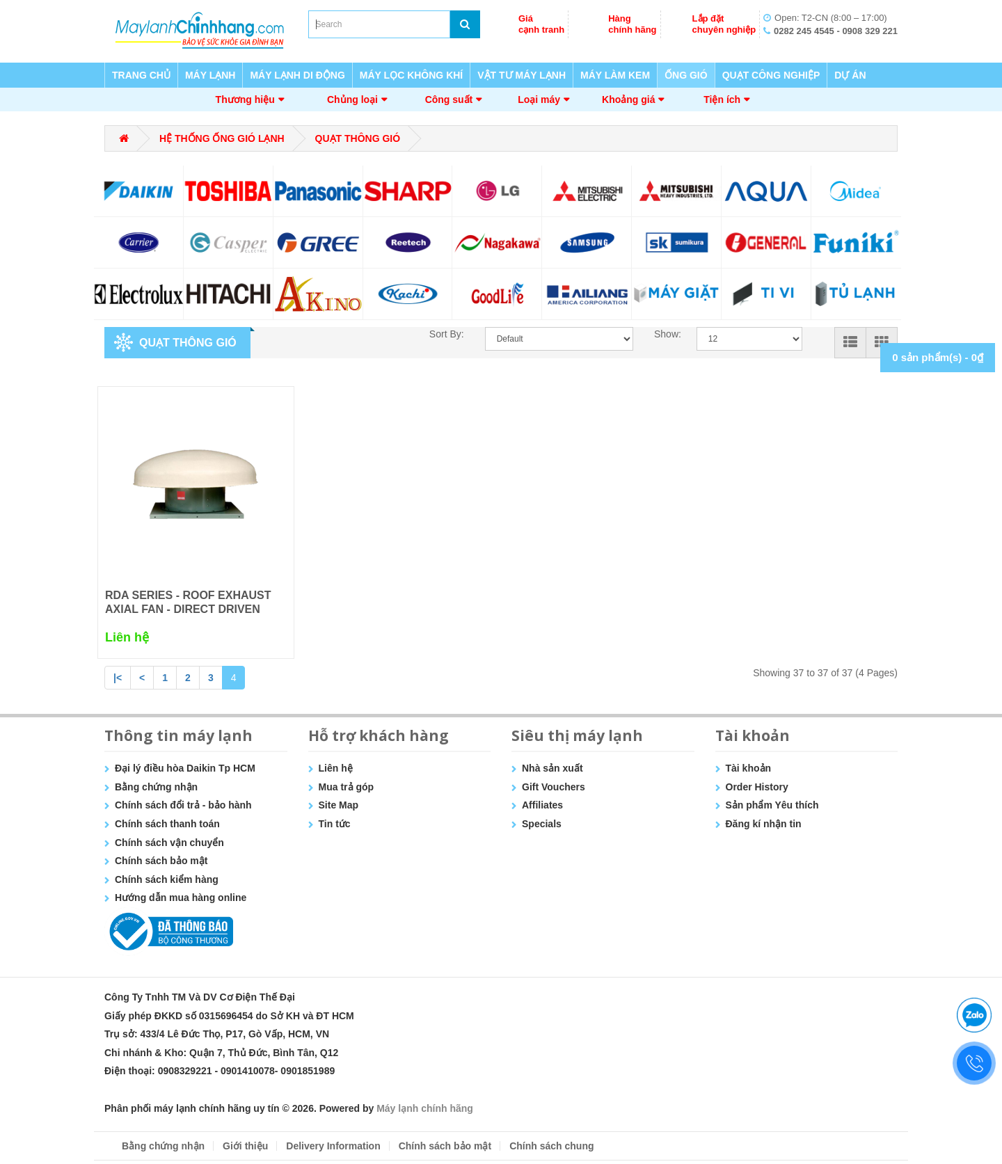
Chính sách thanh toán (167, 823)
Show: (665, 334)
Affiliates (542, 805)
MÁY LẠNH (210, 75)
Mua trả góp (346, 786)
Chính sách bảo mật (161, 860)
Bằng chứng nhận (156, 786)
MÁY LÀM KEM (615, 75)
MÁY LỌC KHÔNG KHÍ (411, 75)
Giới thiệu (245, 1145)
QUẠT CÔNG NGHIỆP (771, 75)
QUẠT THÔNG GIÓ (358, 138)
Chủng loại (352, 99)
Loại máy (539, 99)
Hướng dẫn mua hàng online (180, 897)
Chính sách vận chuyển (169, 842)
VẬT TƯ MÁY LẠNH (521, 75)
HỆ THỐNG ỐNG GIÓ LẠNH (222, 138)
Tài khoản (749, 768)
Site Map (339, 805)
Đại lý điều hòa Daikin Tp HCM (185, 768)
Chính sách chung (551, 1145)
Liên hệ (336, 768)
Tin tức (335, 823)
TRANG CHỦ (141, 75)
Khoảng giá (628, 99)
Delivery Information (333, 1145)
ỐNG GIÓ (686, 75)
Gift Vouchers (553, 786)
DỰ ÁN (850, 75)
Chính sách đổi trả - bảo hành (183, 805)
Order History (757, 786)
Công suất (449, 99)
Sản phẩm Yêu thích (772, 805)
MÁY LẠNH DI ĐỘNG (297, 75)
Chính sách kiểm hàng (166, 879)
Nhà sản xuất (552, 768)
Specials (542, 823)
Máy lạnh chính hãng (424, 1108)
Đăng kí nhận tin (764, 823)
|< (117, 677)
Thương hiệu (245, 99)
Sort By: (446, 334)
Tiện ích (721, 99)
